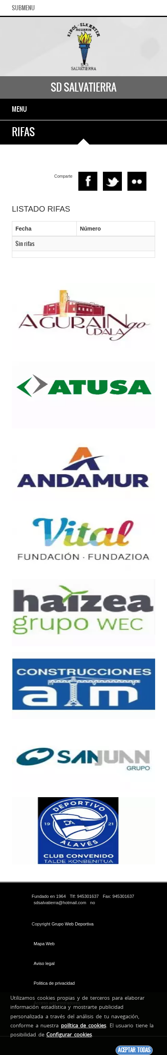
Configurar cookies (69, 1034)
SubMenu (23, 8)
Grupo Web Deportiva (72, 924)
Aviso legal (44, 963)
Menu (19, 109)
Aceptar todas (134, 1050)
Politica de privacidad (54, 983)
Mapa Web (44, 943)
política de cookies (83, 1025)
